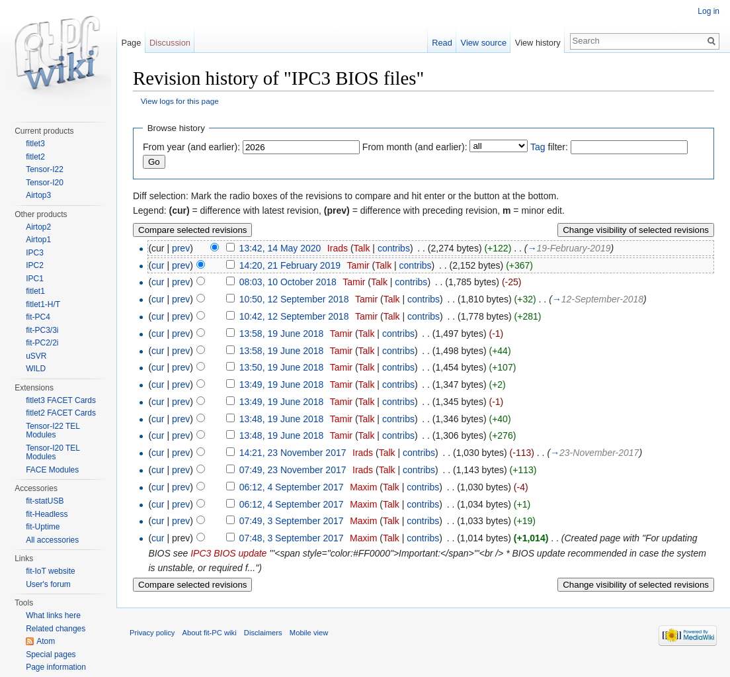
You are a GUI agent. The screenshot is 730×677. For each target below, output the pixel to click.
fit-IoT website (50, 571)
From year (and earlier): (191, 147)
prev (181, 248)
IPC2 (35, 265)
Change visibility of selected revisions (636, 230)
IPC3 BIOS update (228, 553)
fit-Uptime (43, 526)
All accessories (52, 540)
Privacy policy (152, 633)
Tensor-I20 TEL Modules (52, 452)
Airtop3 (38, 195)
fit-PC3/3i (42, 330)
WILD (36, 368)
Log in (708, 11)
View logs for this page (180, 101)
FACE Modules (52, 469)
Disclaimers (263, 633)
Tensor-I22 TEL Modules (52, 431)
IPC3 (35, 252)
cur (157, 265)
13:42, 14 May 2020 (280, 248)
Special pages (50, 654)
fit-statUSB (44, 501)
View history (538, 43)
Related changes (55, 628)
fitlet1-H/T (43, 304)
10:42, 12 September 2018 (294, 316)
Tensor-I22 (44, 169)
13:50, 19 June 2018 (281, 367)
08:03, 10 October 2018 (288, 282)
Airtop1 (38, 239)
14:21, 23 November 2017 (292, 452)
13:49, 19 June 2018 (281, 384)
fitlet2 (35, 156)
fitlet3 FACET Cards (61, 400)
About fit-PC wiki (209, 633)
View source (484, 43)
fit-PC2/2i (42, 342)
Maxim (363, 487)
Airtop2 (38, 227)
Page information (56, 667)
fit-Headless (46, 514)
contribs (394, 248)
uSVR (36, 356)
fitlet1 (35, 291)
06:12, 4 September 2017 (291, 487)
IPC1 (35, 278)
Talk (362, 248)
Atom (45, 641)
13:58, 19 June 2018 (281, 333)
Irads (337, 248)
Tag (538, 147)
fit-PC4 (38, 317)
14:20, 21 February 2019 (290, 265)
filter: (549, 147)
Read (442, 43)
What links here (53, 615)
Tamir (357, 265)
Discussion (169, 43)
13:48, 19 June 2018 (281, 419)
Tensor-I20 (44, 182)
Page (131, 43)
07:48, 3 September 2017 (291, 538)
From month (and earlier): (414, 147)
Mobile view (309, 633)
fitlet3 (35, 143)
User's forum (48, 584)
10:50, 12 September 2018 (294, 299)
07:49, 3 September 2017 (291, 521)
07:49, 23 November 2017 (292, 470)
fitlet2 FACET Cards (61, 413)
